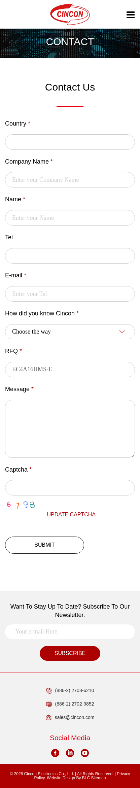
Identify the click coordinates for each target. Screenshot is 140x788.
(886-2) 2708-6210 (70, 691)
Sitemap (98, 778)
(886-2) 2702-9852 (70, 704)
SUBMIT (44, 545)
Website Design (61, 778)
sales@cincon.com (70, 718)
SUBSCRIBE (70, 653)
